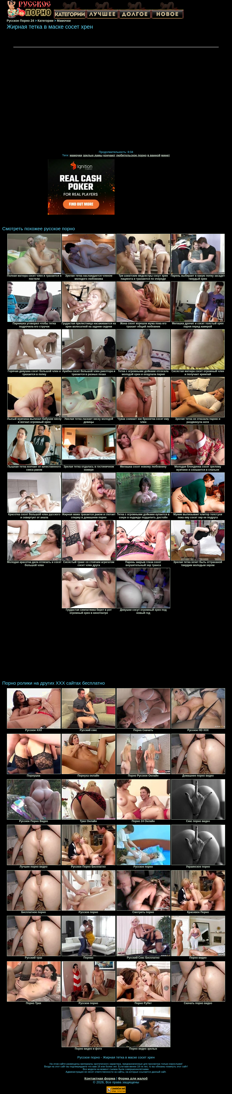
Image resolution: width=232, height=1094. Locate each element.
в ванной (153, 155)
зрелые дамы (93, 155)
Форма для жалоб (132, 1078)
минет (165, 155)
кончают (109, 155)
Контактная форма (99, 1078)
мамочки (76, 155)
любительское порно (131, 155)
